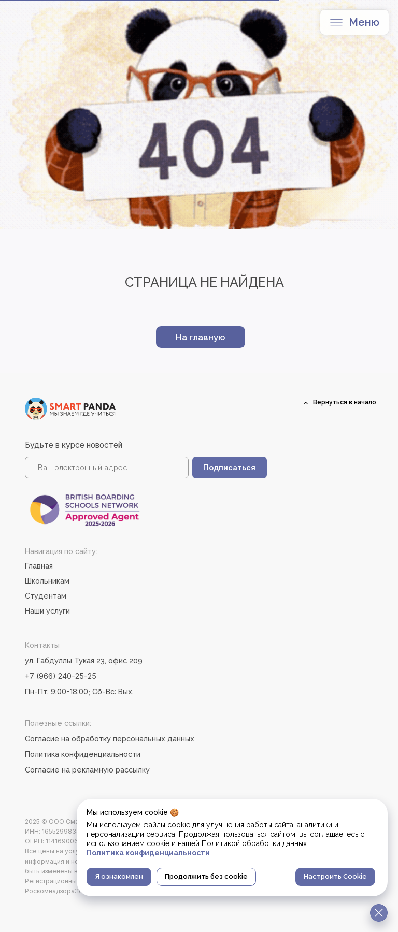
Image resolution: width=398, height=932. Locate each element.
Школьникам (47, 580)
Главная (39, 565)
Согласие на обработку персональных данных (109, 738)
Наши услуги (47, 610)
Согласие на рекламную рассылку (87, 769)
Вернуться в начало (344, 402)
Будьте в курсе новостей (73, 445)
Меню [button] (364, 22)
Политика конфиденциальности (82, 754)
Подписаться (229, 467)
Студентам (45, 595)
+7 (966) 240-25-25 (60, 676)
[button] (336, 23)
